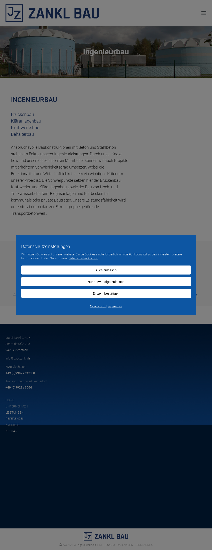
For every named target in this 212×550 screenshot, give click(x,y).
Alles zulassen (106, 270)
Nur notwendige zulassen (105, 282)
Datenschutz (98, 306)
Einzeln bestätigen (106, 293)
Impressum (115, 306)
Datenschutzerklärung (83, 258)
